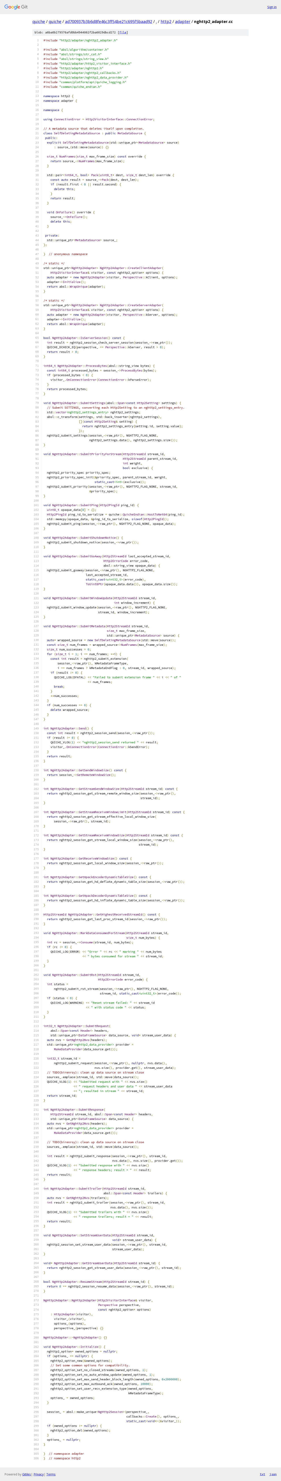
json (273, 1474)
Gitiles (26, 1474)
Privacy (39, 1474)
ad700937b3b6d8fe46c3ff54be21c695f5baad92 (108, 21)
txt (262, 1474)
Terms (51, 1474)
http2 (166, 21)
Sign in (272, 7)
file (122, 32)
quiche (38, 21)
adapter (182, 21)
